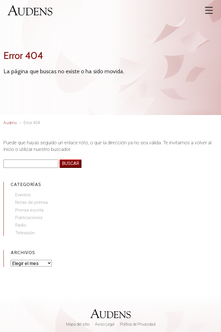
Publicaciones (29, 217)
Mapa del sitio (77, 324)
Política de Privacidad (137, 324)
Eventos (23, 194)
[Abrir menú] (209, 10)
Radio (20, 225)
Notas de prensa (31, 202)
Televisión (25, 232)
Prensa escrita (29, 210)
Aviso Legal (105, 324)
